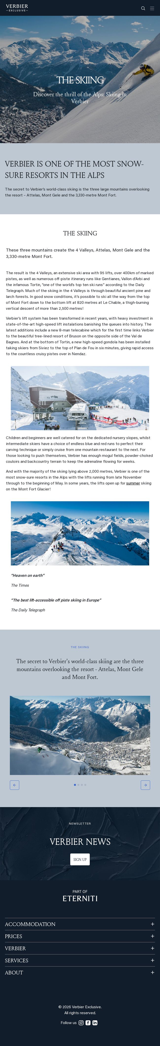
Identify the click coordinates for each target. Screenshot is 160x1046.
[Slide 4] (85, 785)
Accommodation (30, 924)
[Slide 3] (82, 785)
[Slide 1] (75, 785)
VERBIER (15, 948)
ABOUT (14, 972)
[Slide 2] (78, 785)
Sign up (80, 859)
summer (133, 483)
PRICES (13, 936)
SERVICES (16, 960)
